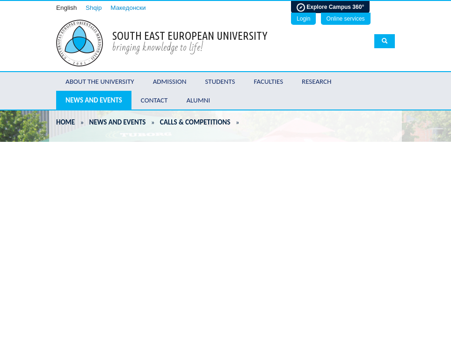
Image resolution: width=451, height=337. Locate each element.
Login (303, 18)
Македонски (127, 7)
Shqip (94, 7)
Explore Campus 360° (330, 7)
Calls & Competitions (195, 122)
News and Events (93, 100)
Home (65, 122)
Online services (346, 18)
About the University (99, 81)
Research (316, 81)
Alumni (198, 100)
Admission (170, 81)
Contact (154, 100)
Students (220, 81)
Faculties (268, 81)
